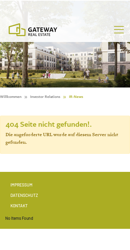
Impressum (21, 184)
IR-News (76, 96)
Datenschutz (24, 195)
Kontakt (19, 205)
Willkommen (10, 96)
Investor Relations (45, 96)
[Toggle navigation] (119, 30)
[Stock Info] (65, 8)
